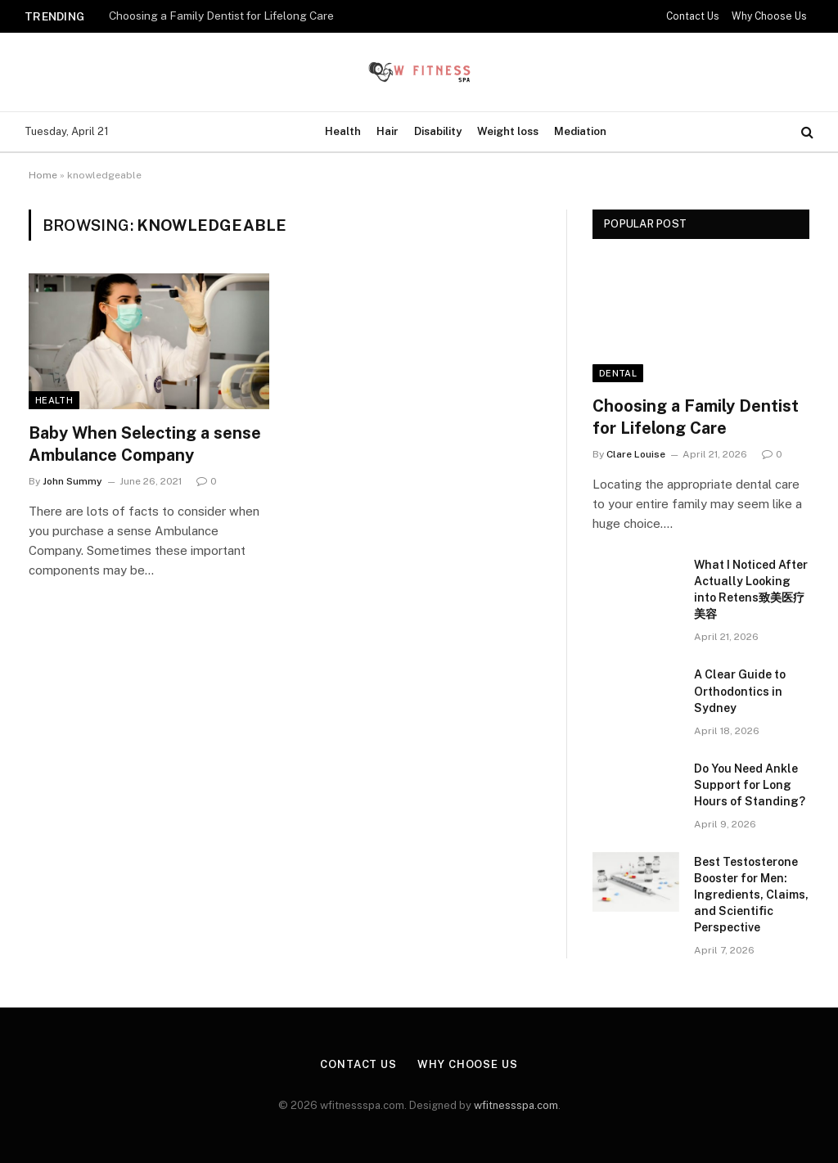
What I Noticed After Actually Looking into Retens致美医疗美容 (751, 589)
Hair (387, 131)
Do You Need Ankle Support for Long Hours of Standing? (749, 785)
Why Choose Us (769, 16)
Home (43, 175)
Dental (618, 373)
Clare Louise (635, 454)
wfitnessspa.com (516, 1105)
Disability (438, 131)
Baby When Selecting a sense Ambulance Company (145, 444)
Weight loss (507, 131)
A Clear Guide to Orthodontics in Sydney (740, 691)
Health (343, 131)
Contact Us (692, 16)
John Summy (72, 481)
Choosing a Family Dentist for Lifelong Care (221, 15)
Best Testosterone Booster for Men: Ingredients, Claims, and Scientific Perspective (751, 894)
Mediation (580, 131)
